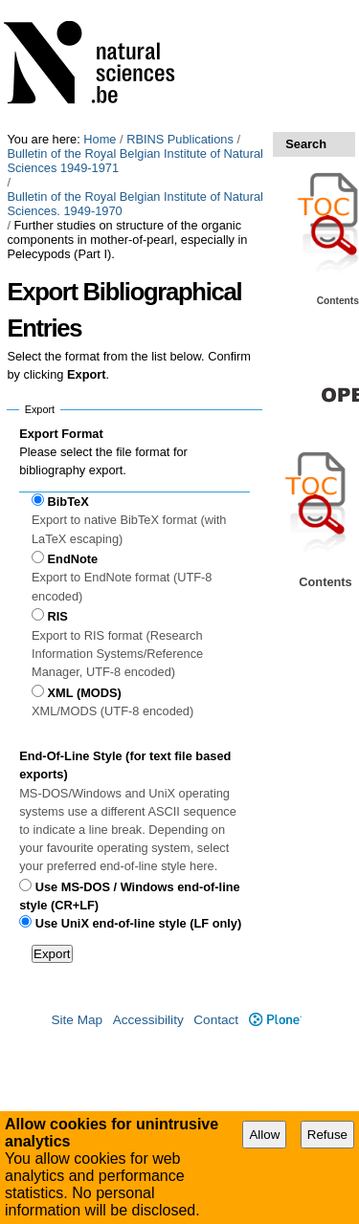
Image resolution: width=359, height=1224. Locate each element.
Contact (215, 1020)
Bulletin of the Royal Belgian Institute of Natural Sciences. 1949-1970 (134, 203)
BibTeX (68, 501)
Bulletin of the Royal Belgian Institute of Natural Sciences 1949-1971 (134, 160)
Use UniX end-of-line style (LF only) (138, 923)
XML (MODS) (85, 693)
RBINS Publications (180, 139)
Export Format (60, 433)
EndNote (73, 559)
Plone (275, 1020)
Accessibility (148, 1020)
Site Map (76, 1020)
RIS (58, 616)
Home (99, 139)
